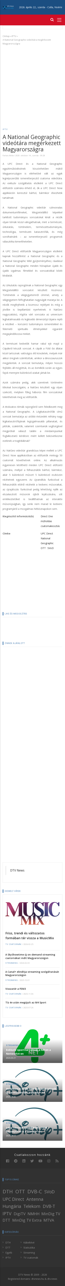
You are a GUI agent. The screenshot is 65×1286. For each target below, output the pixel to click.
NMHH (34, 1213)
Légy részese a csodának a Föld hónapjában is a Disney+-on (26, 1129)
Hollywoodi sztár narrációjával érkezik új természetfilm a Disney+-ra (31, 1090)
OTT (43, 548)
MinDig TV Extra (27, 1220)
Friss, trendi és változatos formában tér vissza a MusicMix (29, 935)
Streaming (11, 963)
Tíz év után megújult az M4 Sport (25, 1002)
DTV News (17, 870)
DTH (8, 1191)
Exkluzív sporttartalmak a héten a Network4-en (28, 1051)
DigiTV (19, 1213)
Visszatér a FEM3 (15, 988)
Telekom (31, 1206)
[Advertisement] (32, 81)
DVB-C (34, 1191)
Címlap (6, 36)
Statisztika (29, 1247)
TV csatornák (13, 944)
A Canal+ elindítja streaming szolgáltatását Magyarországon (32, 973)
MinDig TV (50, 1213)
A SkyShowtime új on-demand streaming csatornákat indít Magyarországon (30, 956)
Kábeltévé (28, 1242)
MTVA (49, 1220)
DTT (6, 1220)
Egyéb (8, 1252)
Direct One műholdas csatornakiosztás (50, 521)
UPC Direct (47, 533)
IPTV (14, 36)
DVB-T (49, 1206)
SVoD (50, 548)
